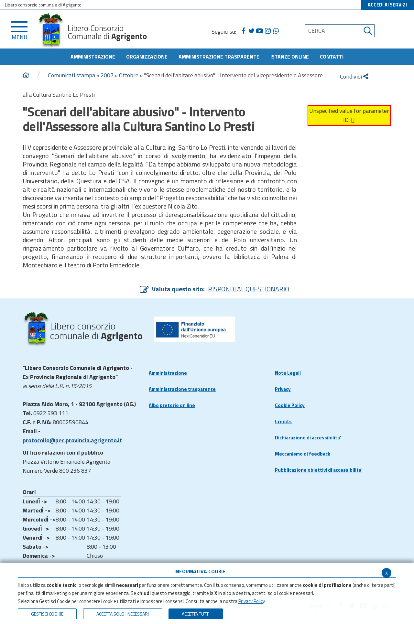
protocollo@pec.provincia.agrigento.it (72, 440)
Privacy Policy (251, 601)
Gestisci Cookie (47, 613)
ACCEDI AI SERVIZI (387, 4)
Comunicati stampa (71, 75)
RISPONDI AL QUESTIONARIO (248, 289)
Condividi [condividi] (354, 76)
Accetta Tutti (196, 613)
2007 (107, 75)
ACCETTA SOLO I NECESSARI (122, 613)
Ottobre (128, 75)
